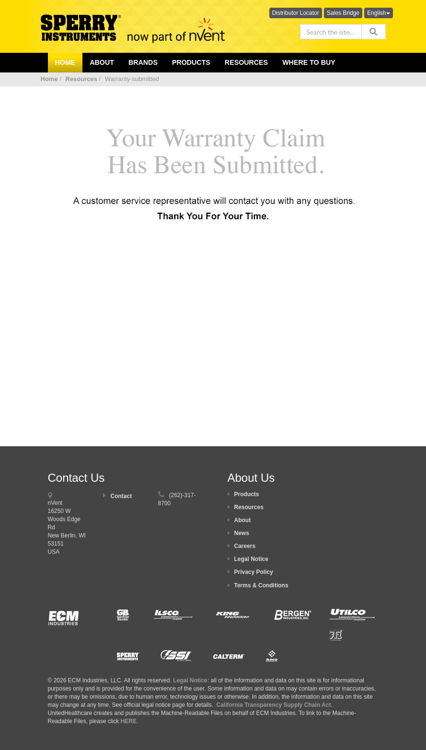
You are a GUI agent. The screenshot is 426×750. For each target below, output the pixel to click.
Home (49, 79)
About (242, 520)
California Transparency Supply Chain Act (273, 705)
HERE (129, 721)
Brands (143, 62)
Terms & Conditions (261, 585)
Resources (246, 62)
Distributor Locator (295, 13)
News (241, 533)
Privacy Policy (253, 572)
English (378, 13)
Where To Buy (308, 62)
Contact (121, 496)
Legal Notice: (192, 680)
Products (191, 62)
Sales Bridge (343, 13)
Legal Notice (251, 559)
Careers (245, 546)
